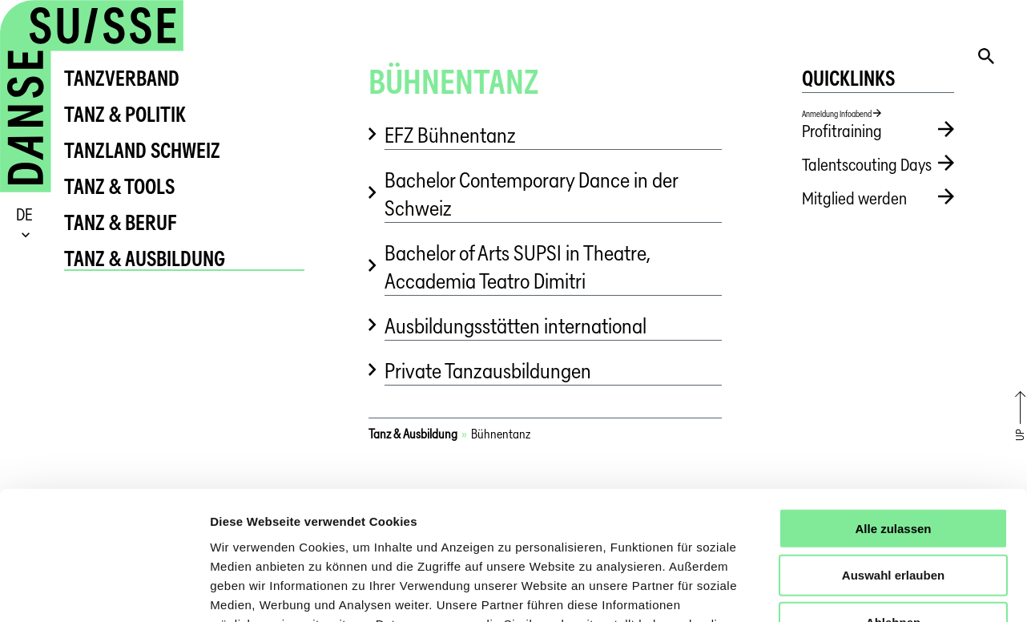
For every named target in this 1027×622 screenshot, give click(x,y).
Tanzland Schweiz (142, 150)
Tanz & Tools (119, 186)
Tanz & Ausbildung (144, 258)
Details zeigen (852, 590)
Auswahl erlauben (893, 458)
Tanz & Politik (125, 114)
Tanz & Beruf (120, 222)
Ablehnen (893, 505)
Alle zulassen (893, 411)
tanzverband (121, 78)
